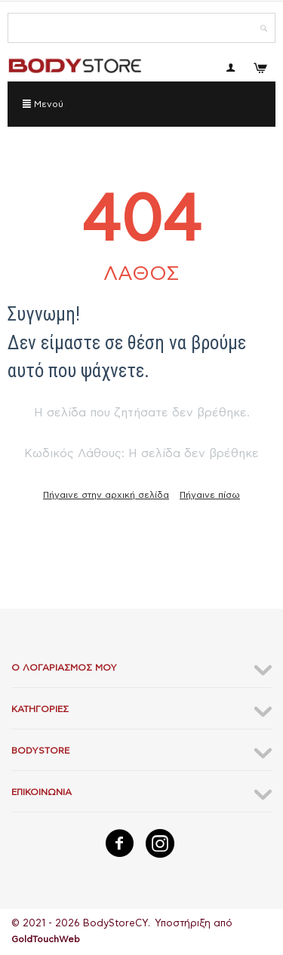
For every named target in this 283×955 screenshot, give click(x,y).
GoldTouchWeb (45, 939)
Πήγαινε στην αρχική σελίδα (106, 494)
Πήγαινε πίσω (210, 494)
